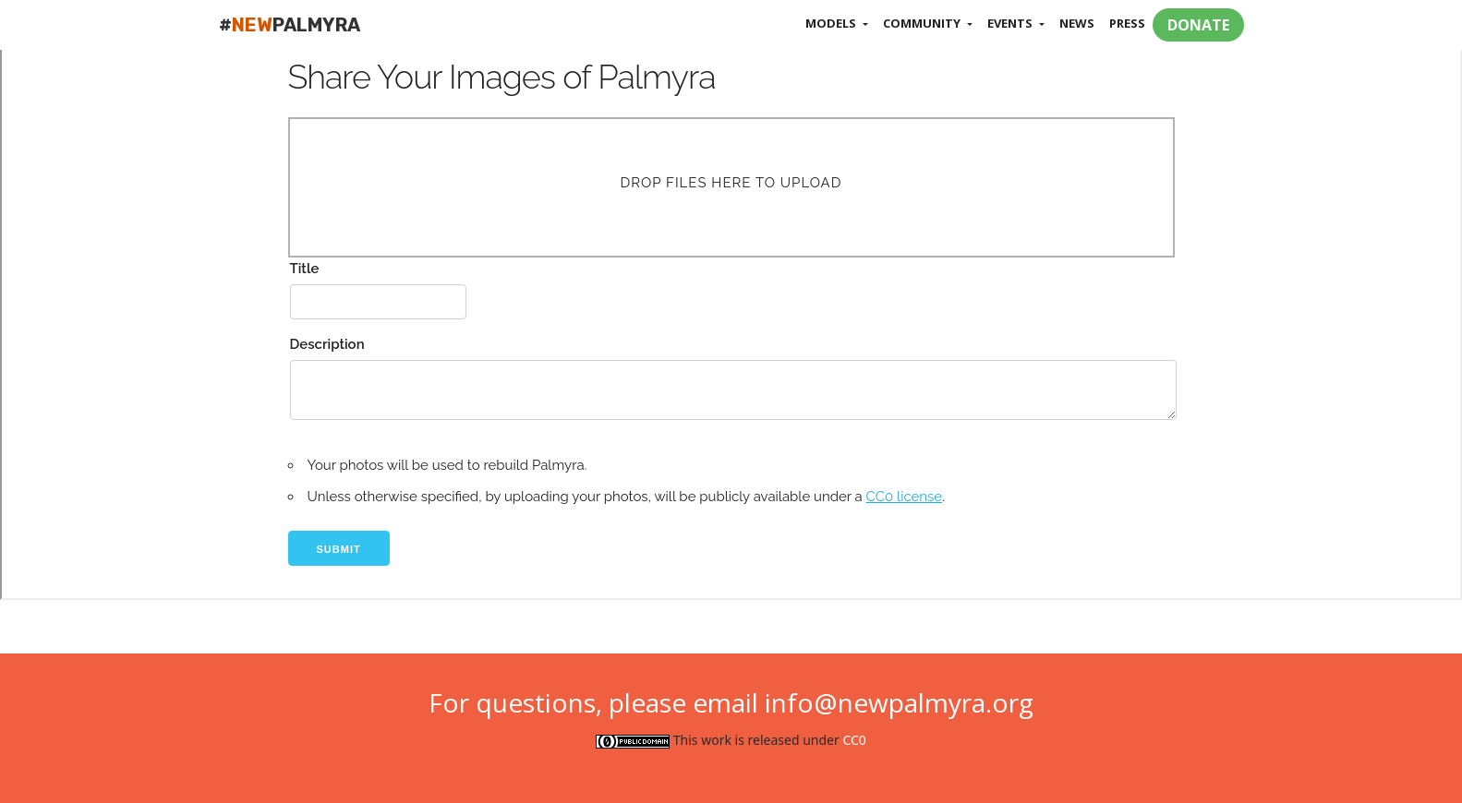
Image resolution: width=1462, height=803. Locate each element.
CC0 (853, 740)
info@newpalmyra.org (899, 702)
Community (923, 23)
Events (1011, 23)
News (1076, 23)
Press (1127, 23)
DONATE (1198, 25)
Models (832, 23)
